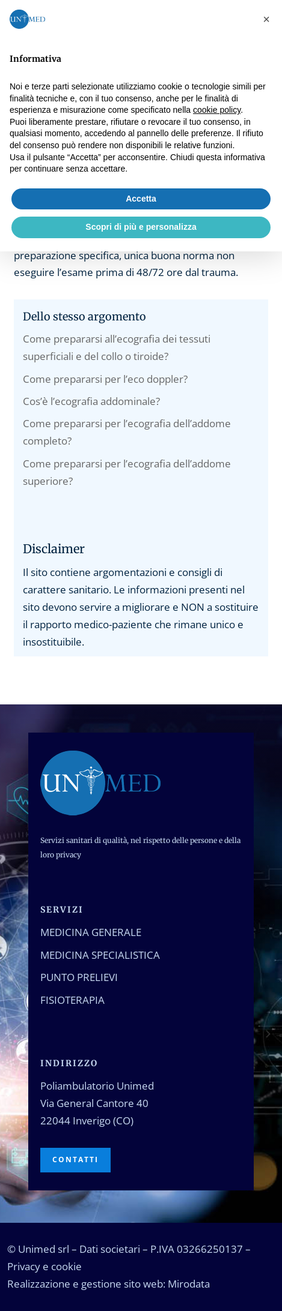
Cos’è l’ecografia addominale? (91, 401)
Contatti (75, 1159)
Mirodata (189, 1284)
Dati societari (109, 1249)
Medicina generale (90, 932)
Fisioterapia (72, 1000)
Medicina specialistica (100, 955)
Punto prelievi (79, 977)
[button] (266, 19)
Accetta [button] (141, 198)
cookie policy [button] (217, 110)
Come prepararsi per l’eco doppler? (105, 379)
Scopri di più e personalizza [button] (140, 227)
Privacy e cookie (44, 1266)
